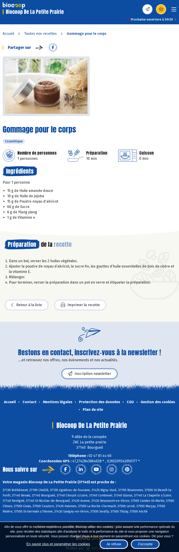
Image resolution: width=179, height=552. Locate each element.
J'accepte (145, 544)
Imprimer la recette (80, 305)
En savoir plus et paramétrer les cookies (58, 544)
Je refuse (113, 544)
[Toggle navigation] (173, 11)
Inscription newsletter (89, 373)
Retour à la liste (26, 305)
